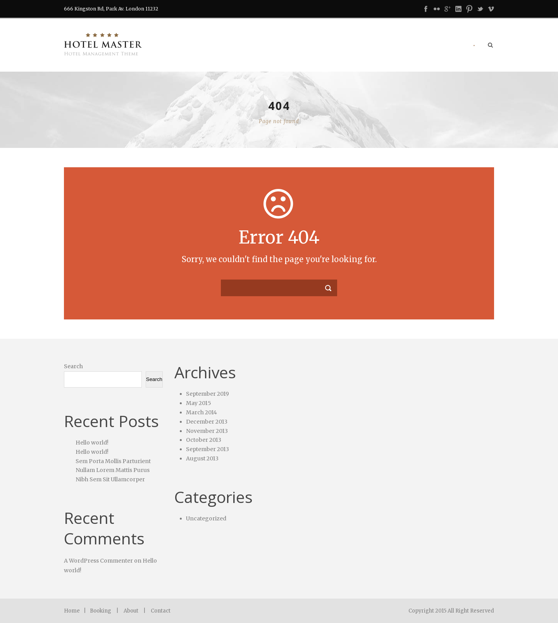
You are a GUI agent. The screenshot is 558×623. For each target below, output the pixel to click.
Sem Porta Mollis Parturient (113, 461)
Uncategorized (206, 518)
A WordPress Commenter (98, 560)
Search (73, 366)
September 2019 (207, 393)
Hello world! (92, 442)
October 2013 (203, 439)
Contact (160, 611)
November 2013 (207, 430)
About (131, 611)
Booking (100, 611)
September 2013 (207, 449)
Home (72, 611)
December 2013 (206, 421)
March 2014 (201, 412)
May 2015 (198, 403)
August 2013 (202, 458)
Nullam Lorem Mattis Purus (113, 470)
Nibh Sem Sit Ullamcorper (110, 479)
